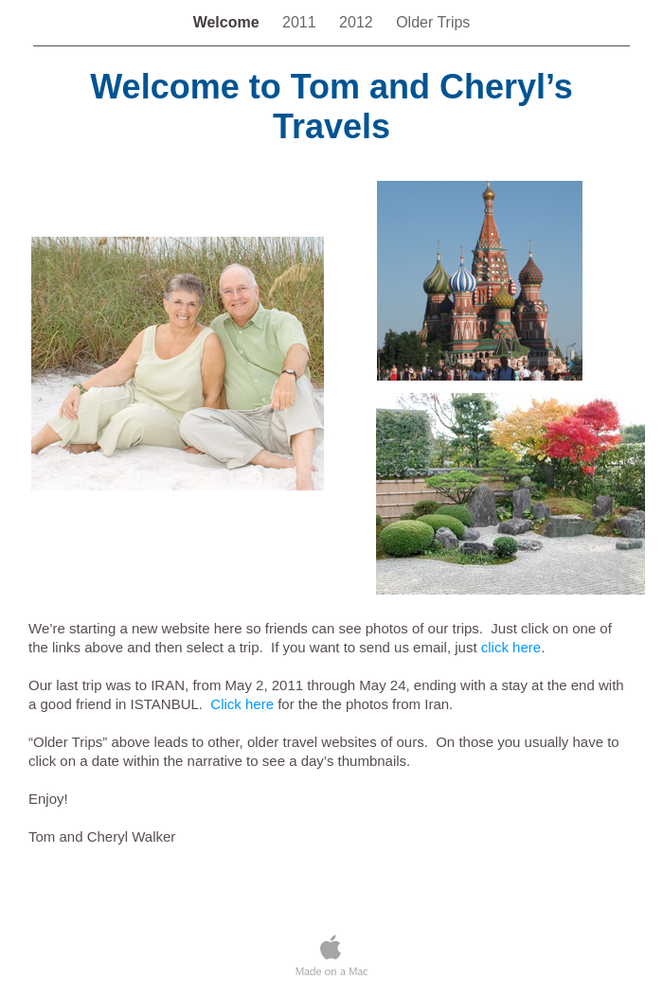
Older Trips (433, 22)
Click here (242, 704)
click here (511, 647)
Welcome (228, 22)
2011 (301, 22)
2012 (358, 22)
